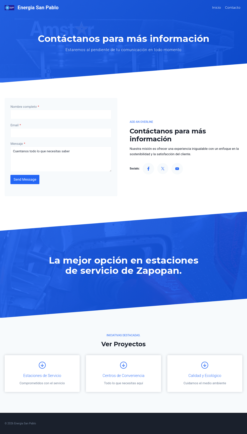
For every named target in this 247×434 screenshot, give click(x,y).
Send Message (25, 180)
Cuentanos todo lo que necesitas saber (61, 159)
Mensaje (18, 144)
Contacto (232, 7)
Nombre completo (25, 107)
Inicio (216, 7)
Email (16, 125)
